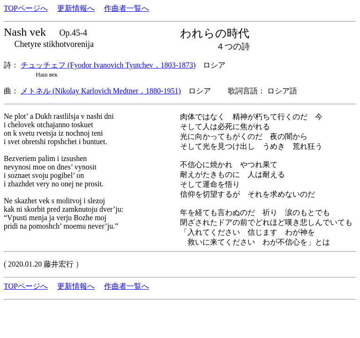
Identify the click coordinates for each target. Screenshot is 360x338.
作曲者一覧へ (126, 8)
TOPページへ (26, 8)
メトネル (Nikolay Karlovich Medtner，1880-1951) (101, 91)
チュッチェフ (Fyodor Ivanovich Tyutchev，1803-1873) (108, 65)
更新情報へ (76, 8)
